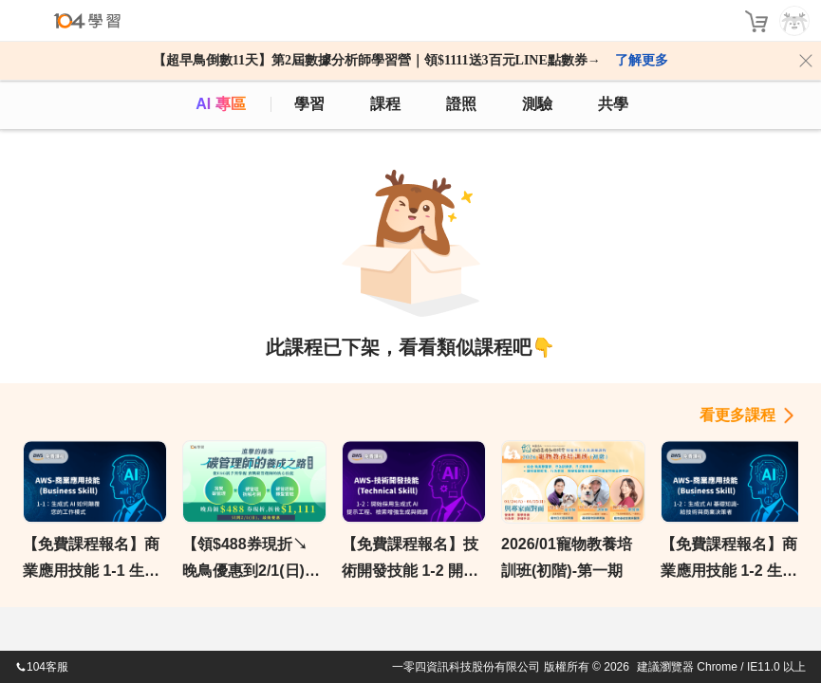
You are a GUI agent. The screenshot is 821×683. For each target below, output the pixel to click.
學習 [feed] (309, 104)
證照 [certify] (461, 104)
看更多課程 (737, 415)
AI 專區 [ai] (220, 104)
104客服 (41, 667)
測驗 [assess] (537, 104)
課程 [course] (385, 104)
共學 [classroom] (613, 104)
